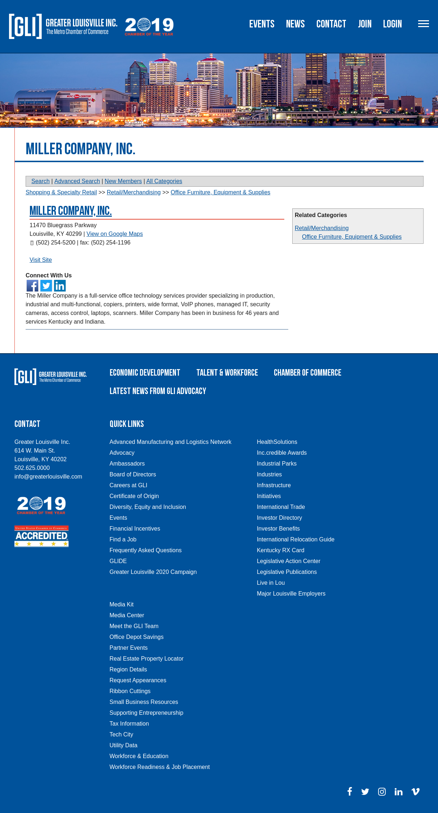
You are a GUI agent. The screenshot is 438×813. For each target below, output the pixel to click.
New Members (123, 181)
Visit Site (41, 260)
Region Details (128, 669)
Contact (331, 24)
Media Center (127, 615)
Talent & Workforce (227, 373)
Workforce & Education (139, 756)
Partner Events (129, 648)
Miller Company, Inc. (71, 211)
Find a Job (123, 539)
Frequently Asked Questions (146, 550)
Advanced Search (77, 181)
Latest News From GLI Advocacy (158, 391)
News (295, 24)
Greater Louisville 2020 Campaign (153, 572)
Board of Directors (133, 474)
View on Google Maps (115, 234)
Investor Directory (279, 518)
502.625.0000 (32, 468)
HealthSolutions (277, 442)
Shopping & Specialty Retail (61, 192)
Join (365, 24)
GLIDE (118, 561)
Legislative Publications (287, 572)
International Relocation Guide (295, 539)
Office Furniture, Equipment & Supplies (352, 237)
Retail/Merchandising (322, 228)
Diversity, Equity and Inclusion (148, 507)
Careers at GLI (129, 485)
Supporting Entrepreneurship (147, 713)
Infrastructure (274, 485)
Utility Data (123, 745)
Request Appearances (138, 680)
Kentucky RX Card (281, 550)
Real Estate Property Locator (147, 659)
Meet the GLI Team (134, 626)
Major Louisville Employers (291, 594)
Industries (269, 474)
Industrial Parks (277, 463)
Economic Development (145, 373)
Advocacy (122, 453)
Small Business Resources (144, 702)
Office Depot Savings (137, 637)
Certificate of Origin (134, 496)
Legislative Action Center (288, 561)
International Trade (281, 507)
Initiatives (269, 496)
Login (392, 24)
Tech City (121, 734)
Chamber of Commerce (307, 373)
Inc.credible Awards (282, 453)
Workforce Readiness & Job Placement (160, 767)
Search (40, 181)
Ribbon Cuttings (130, 691)
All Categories (164, 181)
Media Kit (122, 604)
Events (262, 24)
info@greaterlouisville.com (48, 476)
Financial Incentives (135, 529)
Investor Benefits (278, 529)
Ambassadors (127, 463)
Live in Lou (271, 583)
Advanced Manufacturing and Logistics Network (171, 442)
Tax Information (129, 724)
